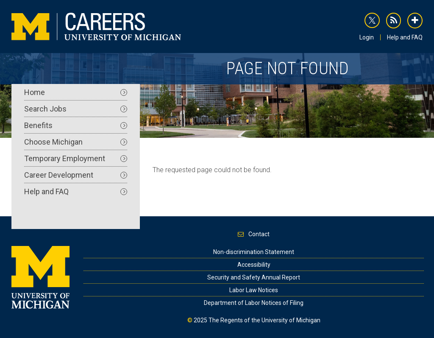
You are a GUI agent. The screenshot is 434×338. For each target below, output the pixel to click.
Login (366, 37)
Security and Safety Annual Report (253, 277)
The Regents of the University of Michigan (264, 320)
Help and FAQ (405, 37)
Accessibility (253, 264)
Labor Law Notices (253, 290)
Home (75, 92)
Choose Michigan (75, 141)
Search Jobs (75, 108)
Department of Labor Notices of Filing (253, 302)
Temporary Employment (75, 158)
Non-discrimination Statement (253, 252)
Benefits (75, 125)
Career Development (75, 174)
